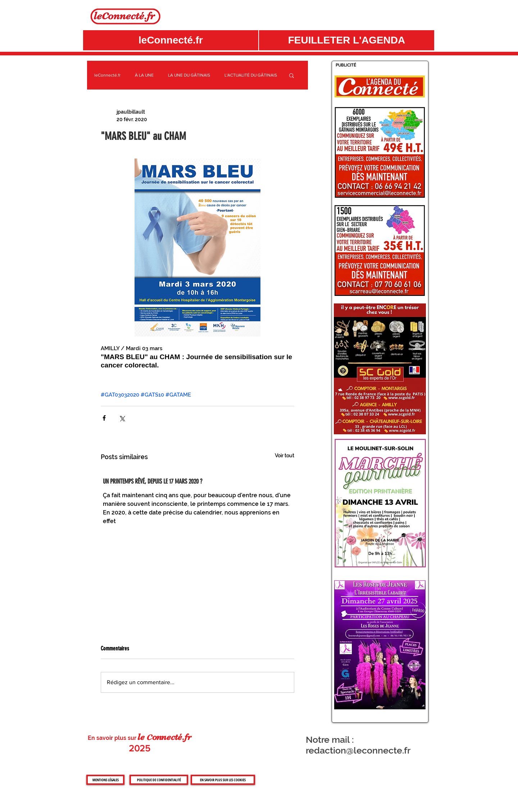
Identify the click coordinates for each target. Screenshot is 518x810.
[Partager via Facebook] (104, 418)
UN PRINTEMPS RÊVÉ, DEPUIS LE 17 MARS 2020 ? (152, 481)
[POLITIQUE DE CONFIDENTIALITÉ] (159, 780)
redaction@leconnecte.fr (358, 750)
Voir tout (284, 455)
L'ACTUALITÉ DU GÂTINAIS (250, 75)
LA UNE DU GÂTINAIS (189, 75)
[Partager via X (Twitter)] (121, 418)
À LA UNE (144, 75)
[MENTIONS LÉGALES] (105, 780)
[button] (346, 40)
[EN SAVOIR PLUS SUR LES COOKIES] (223, 780)
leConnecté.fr (107, 75)
